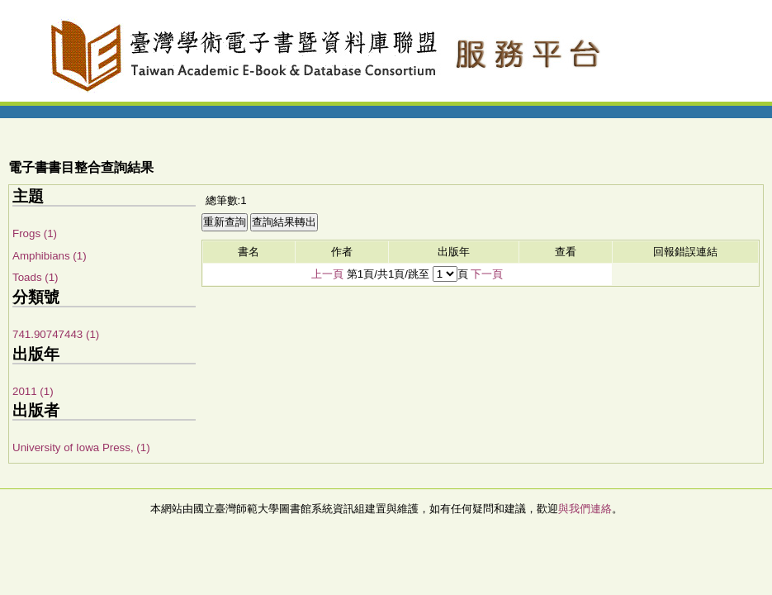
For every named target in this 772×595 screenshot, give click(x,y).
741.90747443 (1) (55, 334)
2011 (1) (33, 391)
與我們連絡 (585, 508)
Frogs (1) (34, 233)
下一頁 (487, 274)
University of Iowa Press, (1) (81, 447)
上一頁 (327, 274)
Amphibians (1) (49, 256)
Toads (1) (35, 277)
